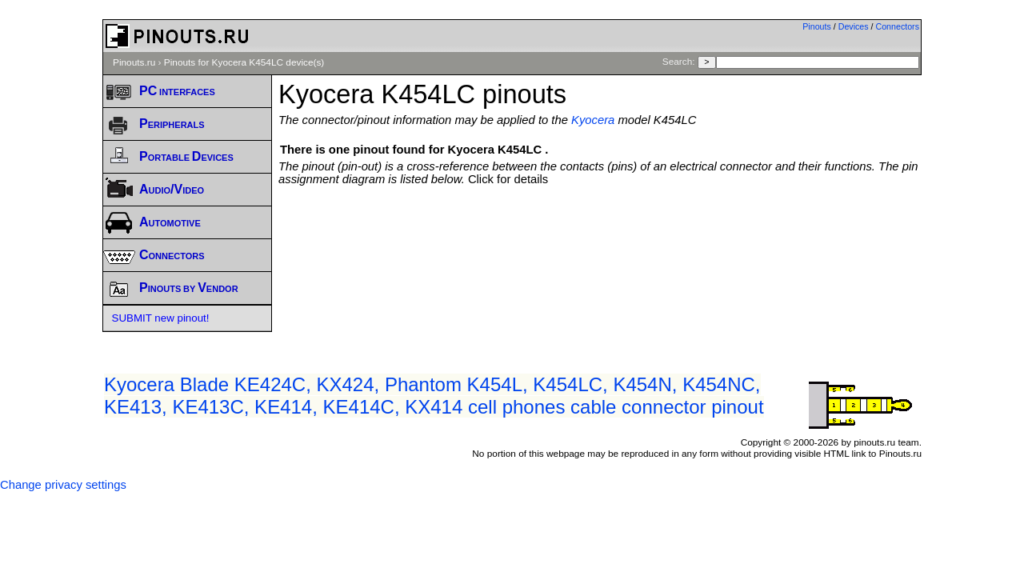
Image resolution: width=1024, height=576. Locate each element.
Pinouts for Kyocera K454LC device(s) (244, 62)
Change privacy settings (63, 484)
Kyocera (592, 120)
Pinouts (816, 26)
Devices (853, 26)
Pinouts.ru (134, 62)
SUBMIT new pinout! (161, 318)
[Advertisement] (600, 230)
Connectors (898, 26)
